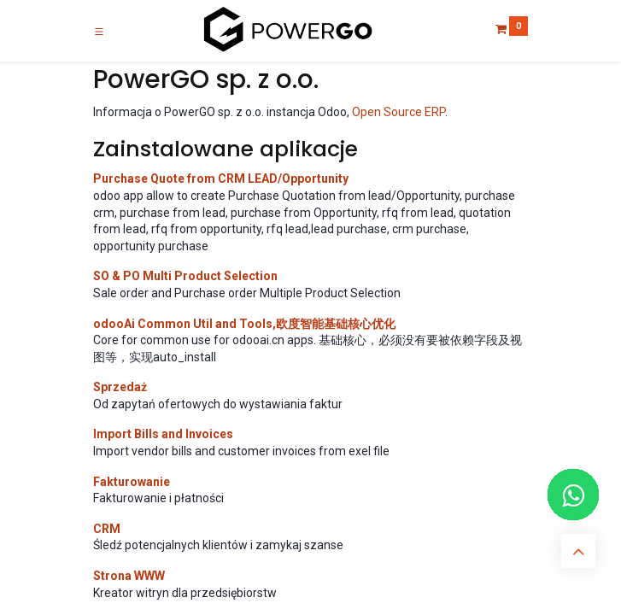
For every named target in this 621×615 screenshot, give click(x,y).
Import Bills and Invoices (163, 434)
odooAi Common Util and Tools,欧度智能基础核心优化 (244, 324)
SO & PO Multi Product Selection (185, 276)
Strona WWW (129, 576)
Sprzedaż (120, 387)
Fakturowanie (131, 482)
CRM (106, 529)
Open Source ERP (398, 112)
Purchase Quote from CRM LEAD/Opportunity (221, 178)
